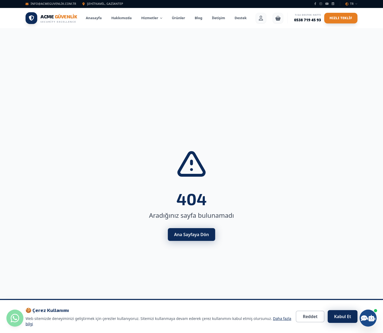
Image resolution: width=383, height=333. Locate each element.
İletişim (218, 17)
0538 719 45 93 (307, 19)
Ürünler (178, 17)
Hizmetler (151, 17)
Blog (198, 17)
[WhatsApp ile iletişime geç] (14, 318)
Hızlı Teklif (341, 18)
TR (351, 4)
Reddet (310, 316)
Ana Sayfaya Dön (191, 234)
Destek (241, 17)
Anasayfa (94, 17)
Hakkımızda (121, 17)
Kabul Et (342, 316)
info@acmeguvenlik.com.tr (51, 4)
